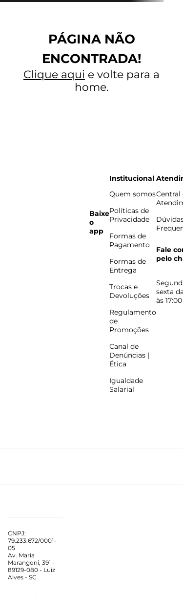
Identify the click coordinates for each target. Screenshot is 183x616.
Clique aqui (54, 74)
